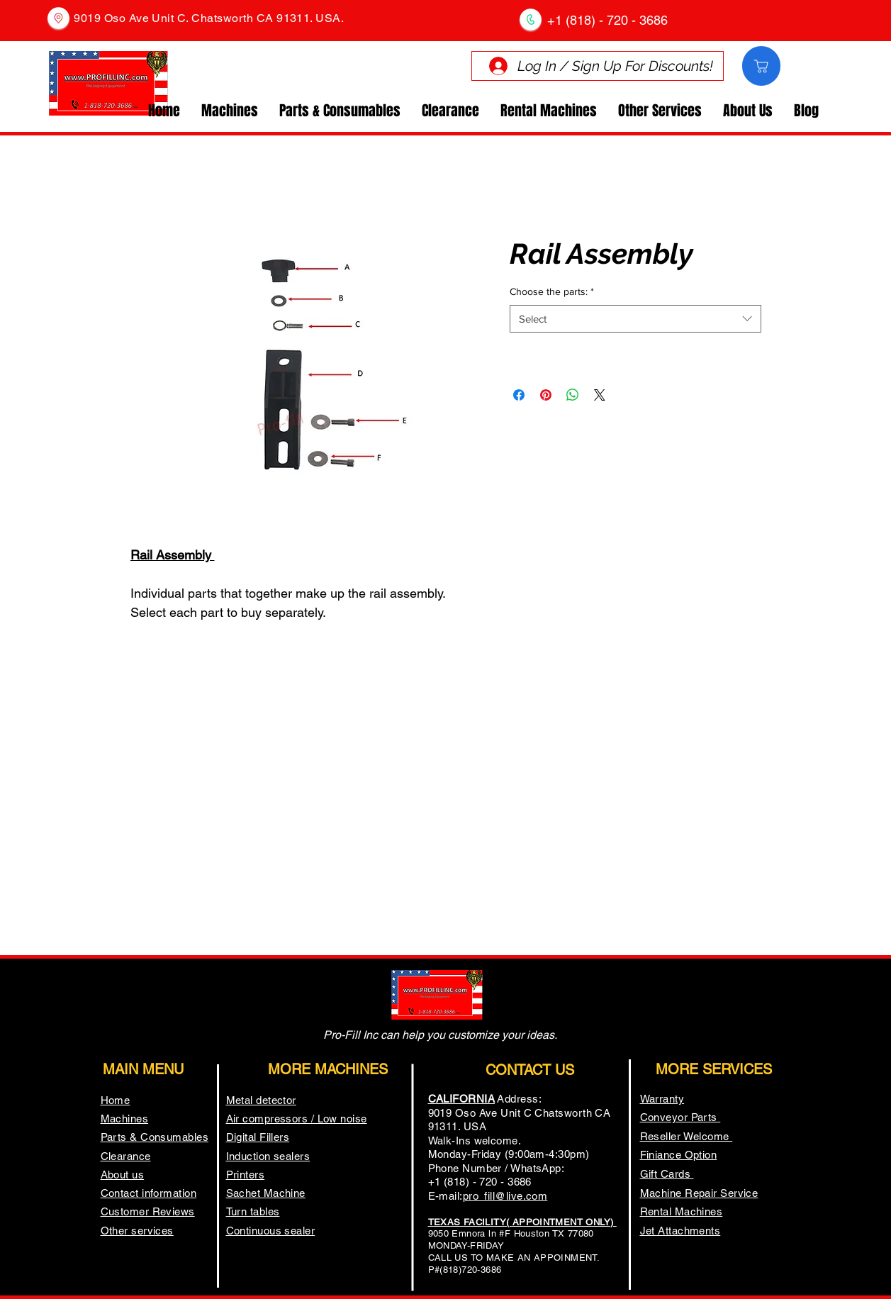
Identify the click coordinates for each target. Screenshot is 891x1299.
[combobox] (635, 319)
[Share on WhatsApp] (572, 394)
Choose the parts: (552, 291)
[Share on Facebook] (518, 394)
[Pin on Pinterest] (545, 394)
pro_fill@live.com (505, 1196)
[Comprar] (761, 66)
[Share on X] (599, 394)
